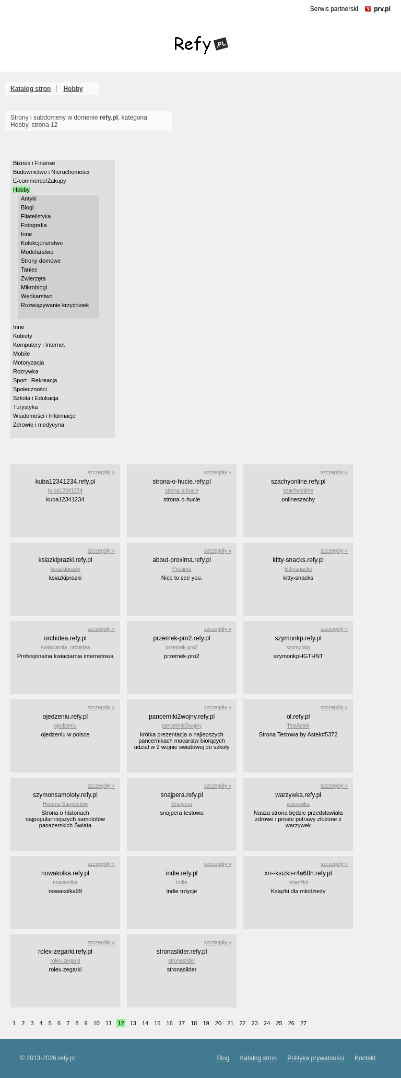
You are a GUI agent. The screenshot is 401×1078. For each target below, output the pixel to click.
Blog (223, 1058)
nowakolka (65, 882)
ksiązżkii (298, 882)
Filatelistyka (36, 216)
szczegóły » (101, 472)
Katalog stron (30, 88)
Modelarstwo (37, 252)
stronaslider (181, 961)
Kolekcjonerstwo (42, 243)
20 (218, 1023)
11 (108, 1023)
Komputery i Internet (39, 345)
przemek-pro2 (182, 647)
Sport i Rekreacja (35, 380)
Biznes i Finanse (34, 163)
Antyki (29, 198)
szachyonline (298, 491)
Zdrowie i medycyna (38, 424)
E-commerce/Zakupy (39, 181)
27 (303, 1023)
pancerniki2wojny (182, 726)
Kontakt (365, 1058)
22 (242, 1023)
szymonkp (298, 647)
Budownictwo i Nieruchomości (51, 172)
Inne (26, 234)
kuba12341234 (65, 491)
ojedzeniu (65, 726)
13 (133, 1023)
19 (206, 1023)
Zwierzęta (33, 278)
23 (255, 1023)
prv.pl (382, 9)
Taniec (29, 269)
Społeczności (30, 389)
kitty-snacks (298, 569)
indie (181, 882)
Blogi (27, 207)
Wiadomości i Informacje (44, 416)
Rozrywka (25, 371)
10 (96, 1023)
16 (170, 1023)
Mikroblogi (34, 287)
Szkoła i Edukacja (35, 398)
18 (194, 1023)
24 (267, 1023)
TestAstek (298, 726)
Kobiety (22, 336)
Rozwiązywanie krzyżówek (55, 305)
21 (230, 1023)
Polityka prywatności (315, 1058)
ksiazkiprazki (65, 569)
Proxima (182, 569)
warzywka (298, 804)
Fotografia (34, 225)
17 (182, 1023)
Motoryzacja (28, 362)
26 (291, 1023)
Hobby (72, 88)
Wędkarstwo (37, 296)
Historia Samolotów (65, 804)
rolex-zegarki (65, 961)
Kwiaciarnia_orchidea (65, 647)
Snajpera (181, 804)
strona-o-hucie (181, 491)
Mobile (21, 353)
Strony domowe (41, 260)
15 (157, 1023)
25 (279, 1023)
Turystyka (25, 407)
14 (145, 1023)
